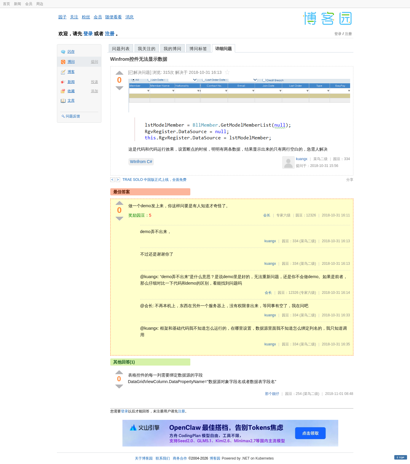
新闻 (17, 4)
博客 (71, 72)
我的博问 (172, 48)
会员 (28, 4)
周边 (39, 4)
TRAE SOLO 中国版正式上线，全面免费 (154, 180)
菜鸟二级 (320, 159)
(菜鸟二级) (307, 241)
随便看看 (113, 17)
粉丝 (86, 17)
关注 (74, 17)
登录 (88, 33)
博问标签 (198, 48)
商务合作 (180, 458)
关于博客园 (144, 458)
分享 (349, 180)
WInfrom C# (141, 161)
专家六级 (283, 215)
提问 (94, 62)
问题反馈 (73, 116)
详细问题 (223, 48)
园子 (62, 17)
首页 (6, 4)
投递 (94, 82)
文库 (71, 100)
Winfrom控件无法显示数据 (138, 59)
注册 (109, 33)
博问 (71, 62)
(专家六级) (307, 293)
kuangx (301, 159)
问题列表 (121, 48)
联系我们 (163, 458)
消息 (129, 17)
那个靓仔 (272, 394)
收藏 (71, 91)
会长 (266, 215)
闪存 (71, 52)
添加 (94, 91)
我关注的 (147, 48)
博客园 (215, 458)
